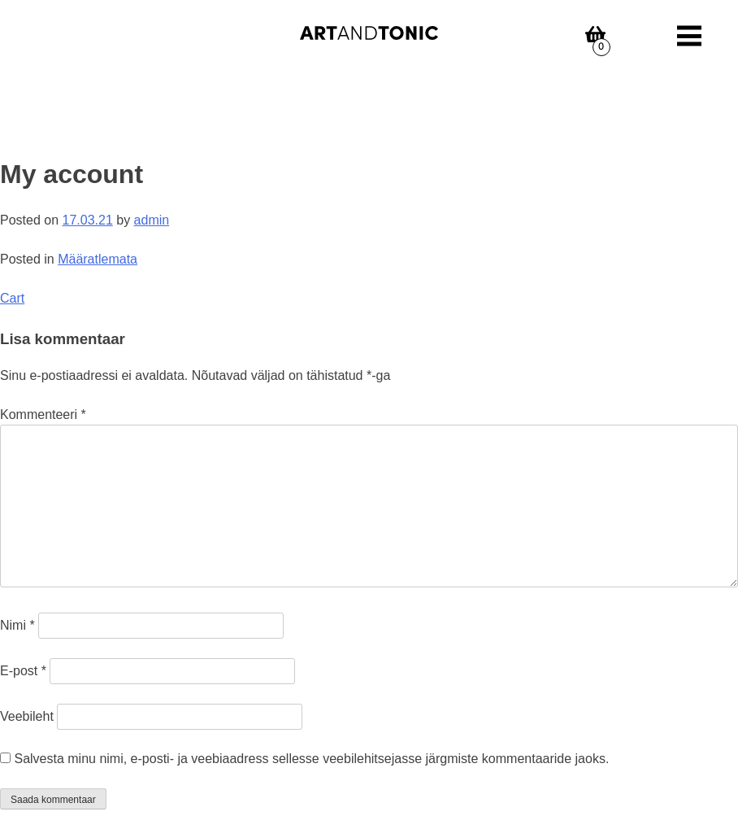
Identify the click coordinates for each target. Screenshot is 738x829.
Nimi (17, 625)
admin (152, 220)
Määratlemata (97, 259)
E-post (23, 671)
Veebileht (27, 716)
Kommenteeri (43, 414)
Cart (12, 298)
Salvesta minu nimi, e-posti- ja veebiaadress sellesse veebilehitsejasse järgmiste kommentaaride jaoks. (311, 759)
